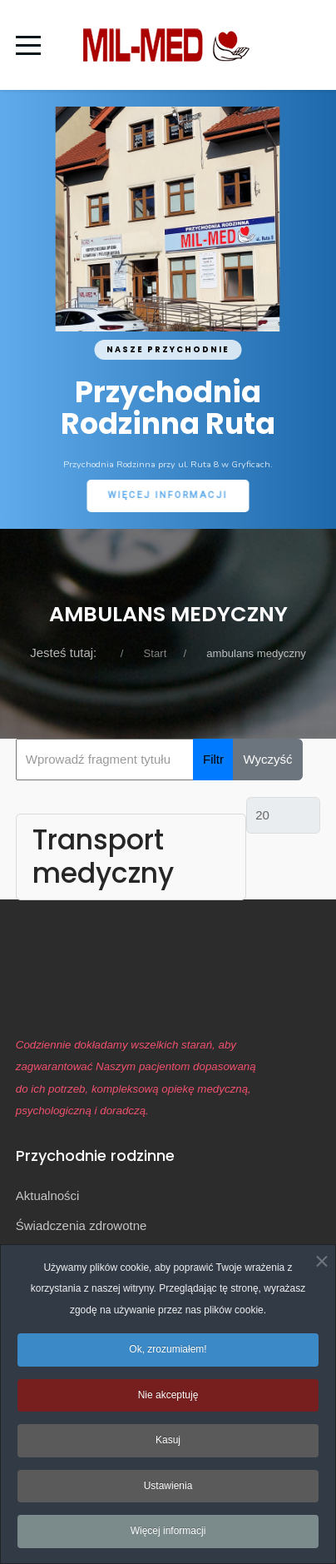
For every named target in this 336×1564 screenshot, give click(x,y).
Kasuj (168, 1446)
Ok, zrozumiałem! (167, 1355)
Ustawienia (168, 1491)
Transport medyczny (103, 856)
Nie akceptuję (168, 1400)
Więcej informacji (168, 1536)
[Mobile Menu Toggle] (28, 44)
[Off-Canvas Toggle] (306, 44)
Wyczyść (268, 759)
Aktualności (48, 1195)
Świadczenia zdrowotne (81, 1225)
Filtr (213, 759)
